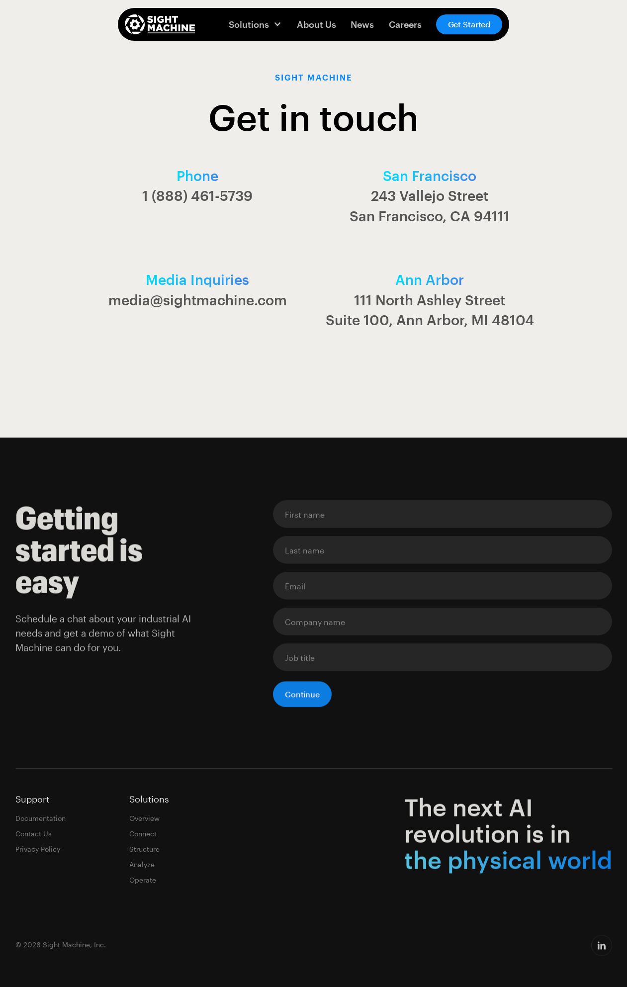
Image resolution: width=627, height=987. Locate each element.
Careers (405, 24)
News (362, 24)
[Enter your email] (442, 515)
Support (32, 800)
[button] (255, 24)
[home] (160, 24)
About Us (316, 24)
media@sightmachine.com (197, 300)
